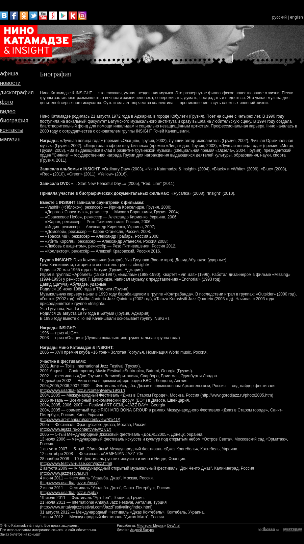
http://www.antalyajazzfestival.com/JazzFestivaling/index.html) (96, 507)
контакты (11, 130)
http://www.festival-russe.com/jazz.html (76, 463)
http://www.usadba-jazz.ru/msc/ (69, 482)
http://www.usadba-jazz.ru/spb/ (68, 492)
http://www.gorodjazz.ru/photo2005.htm (237, 395)
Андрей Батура (142, 530)
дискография (17, 92)
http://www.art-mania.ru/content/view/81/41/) (80, 419)
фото (6, 102)
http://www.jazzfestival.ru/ (64, 473)
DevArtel (173, 525)
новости (10, 83)
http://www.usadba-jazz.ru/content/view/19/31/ (82, 390)
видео (8, 111)
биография (14, 120)
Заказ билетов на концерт (20, 534)
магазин (10, 139)
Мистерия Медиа (150, 525)
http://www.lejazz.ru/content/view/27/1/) (76, 429)
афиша (9, 73)
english (296, 17)
